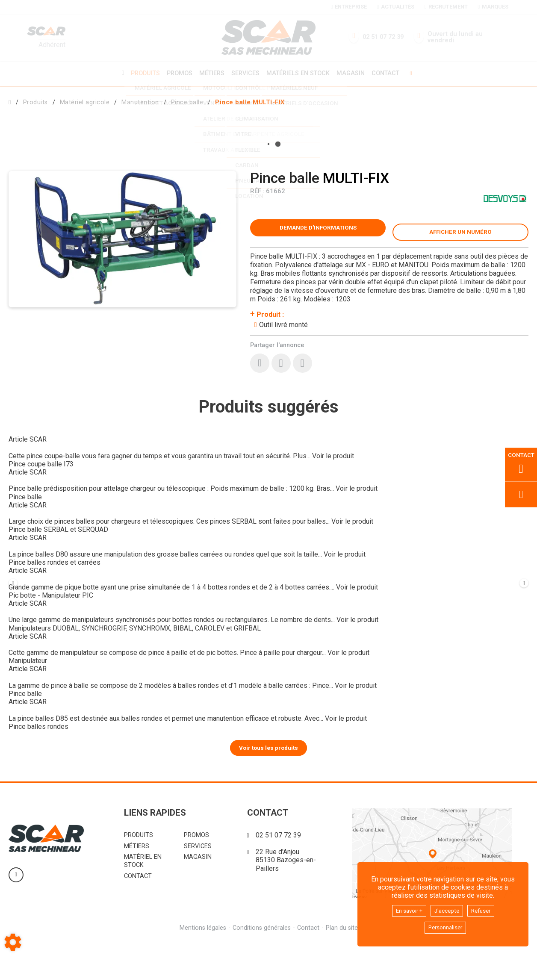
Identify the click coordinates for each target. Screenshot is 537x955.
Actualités (395, 6)
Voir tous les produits (269, 761)
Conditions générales (261, 941)
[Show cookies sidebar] (12, 942)
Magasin (353, 73)
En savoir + (404, 909)
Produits (141, 73)
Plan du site (343, 941)
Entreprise (349, 6)
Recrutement (446, 6)
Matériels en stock (299, 73)
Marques (493, 6)
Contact (390, 73)
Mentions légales (201, 941)
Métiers (210, 73)
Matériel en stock (143, 874)
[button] (250, 101)
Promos (177, 73)
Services (245, 73)
